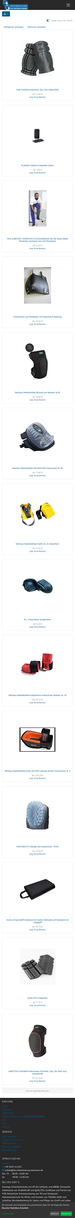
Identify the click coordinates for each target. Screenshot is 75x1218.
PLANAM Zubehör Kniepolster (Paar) (37, 165)
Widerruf (17, 1146)
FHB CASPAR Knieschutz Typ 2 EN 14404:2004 (37, 90)
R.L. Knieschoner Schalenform (37, 619)
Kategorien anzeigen (13, 26)
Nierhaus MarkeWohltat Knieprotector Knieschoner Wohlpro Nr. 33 (38, 695)
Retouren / (7, 1146)
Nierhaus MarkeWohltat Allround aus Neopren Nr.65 (37, 392)
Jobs (4, 1123)
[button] (6, 13)
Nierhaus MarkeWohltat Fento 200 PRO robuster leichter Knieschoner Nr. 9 (37, 771)
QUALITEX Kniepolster (37, 998)
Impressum (7, 1109)
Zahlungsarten (9, 1143)
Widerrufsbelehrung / (23, 1116)
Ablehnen (55, 1213)
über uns (6, 1126)
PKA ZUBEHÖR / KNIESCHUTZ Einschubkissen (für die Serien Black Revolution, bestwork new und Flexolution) (37, 240)
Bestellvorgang (9, 1150)
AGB (4, 1119)
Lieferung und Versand (13, 1139)
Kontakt (6, 1163)
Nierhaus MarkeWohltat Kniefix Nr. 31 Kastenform (37, 544)
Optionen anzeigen (36, 26)
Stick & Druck (9, 1136)
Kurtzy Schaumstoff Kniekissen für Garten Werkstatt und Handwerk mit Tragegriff (37, 921)
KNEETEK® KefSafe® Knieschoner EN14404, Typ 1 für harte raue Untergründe (37, 1072)
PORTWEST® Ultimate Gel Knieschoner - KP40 (37, 847)
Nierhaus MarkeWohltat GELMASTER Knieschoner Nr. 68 (37, 468)
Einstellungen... (8, 1213)
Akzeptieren (66, 1213)
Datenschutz (8, 1112)
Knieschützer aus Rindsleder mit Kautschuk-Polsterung (38, 317)
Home (5, 1106)
